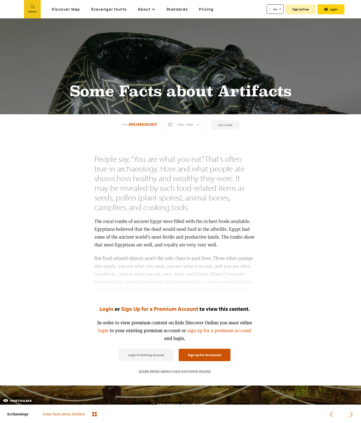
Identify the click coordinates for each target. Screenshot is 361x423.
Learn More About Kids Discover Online (175, 371)
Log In (331, 9)
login (103, 330)
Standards (177, 9)
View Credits (225, 125)
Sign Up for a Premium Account (159, 308)
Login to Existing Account (146, 355)
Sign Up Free (300, 9)
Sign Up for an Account (204, 355)
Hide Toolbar (17, 401)
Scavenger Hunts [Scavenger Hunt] (109, 9)
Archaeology (142, 124)
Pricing (206, 9)
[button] (184, 125)
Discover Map (66, 9)
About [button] (146, 9)
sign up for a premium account (219, 330)
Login (106, 308)
